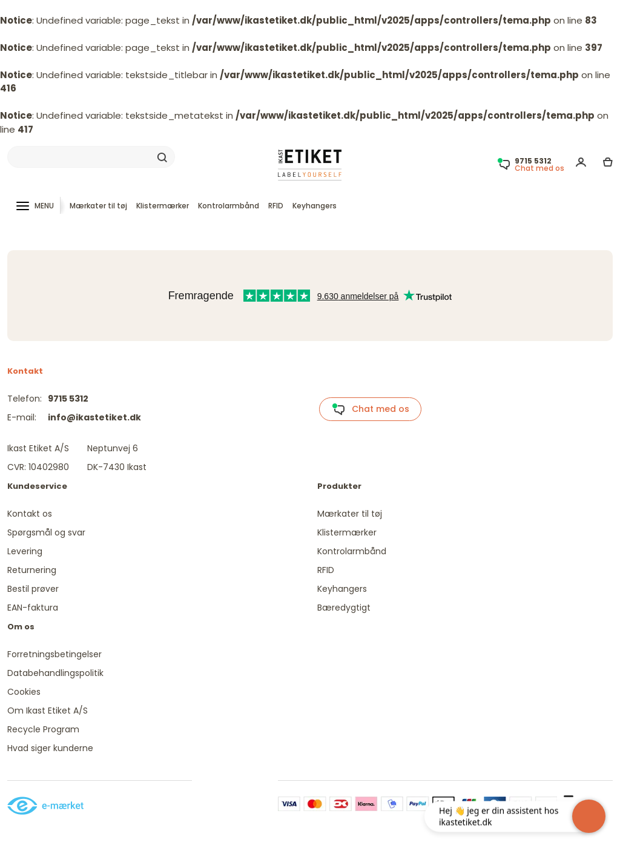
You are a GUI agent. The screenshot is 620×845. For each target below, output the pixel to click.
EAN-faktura (32, 607)
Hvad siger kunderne (50, 748)
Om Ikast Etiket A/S (47, 710)
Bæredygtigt (344, 607)
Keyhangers (314, 205)
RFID (275, 205)
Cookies (24, 692)
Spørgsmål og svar (46, 532)
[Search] (91, 157)
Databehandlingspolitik (55, 673)
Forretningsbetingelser (54, 654)
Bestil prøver (33, 589)
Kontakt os (29, 514)
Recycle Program (43, 729)
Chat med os (370, 409)
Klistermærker (162, 205)
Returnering (31, 570)
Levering (24, 551)
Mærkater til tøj (98, 205)
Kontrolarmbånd (228, 205)
